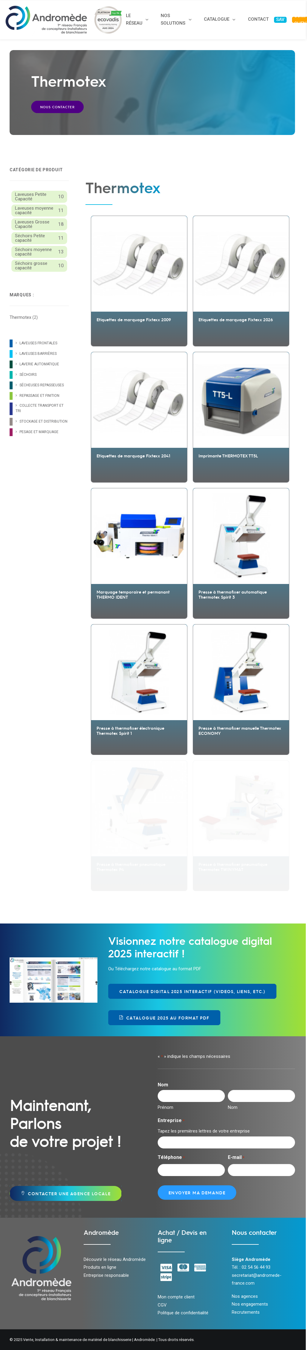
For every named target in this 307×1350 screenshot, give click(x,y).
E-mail (236, 1157)
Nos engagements (250, 1304)
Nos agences (245, 1296)
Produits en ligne (100, 1267)
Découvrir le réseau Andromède (115, 1259)
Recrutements (246, 1312)
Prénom (165, 1107)
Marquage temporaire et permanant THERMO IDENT (133, 594)
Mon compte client (176, 1297)
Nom (232, 1107)
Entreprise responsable (106, 1275)
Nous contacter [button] (57, 107)
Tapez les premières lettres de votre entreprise (204, 1131)
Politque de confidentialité (183, 1313)
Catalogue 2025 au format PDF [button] (164, 1017)
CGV (162, 1305)
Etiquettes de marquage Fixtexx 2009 (134, 319)
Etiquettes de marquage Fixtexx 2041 (133, 455)
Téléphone (171, 1157)
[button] (139, 264)
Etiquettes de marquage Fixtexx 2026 (235, 319)
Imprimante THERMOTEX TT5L (228, 455)
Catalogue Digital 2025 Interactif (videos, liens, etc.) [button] (192, 991)
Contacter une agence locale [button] (64, 1193)
